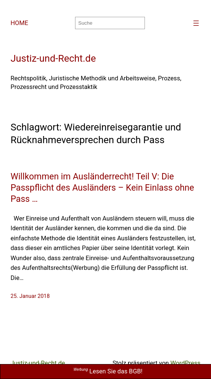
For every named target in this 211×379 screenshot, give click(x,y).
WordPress (185, 363)
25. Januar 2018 (30, 296)
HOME (19, 23)
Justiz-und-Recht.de (53, 58)
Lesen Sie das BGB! (108, 371)
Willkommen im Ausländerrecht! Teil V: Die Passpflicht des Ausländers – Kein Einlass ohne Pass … (102, 187)
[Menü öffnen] (196, 23)
